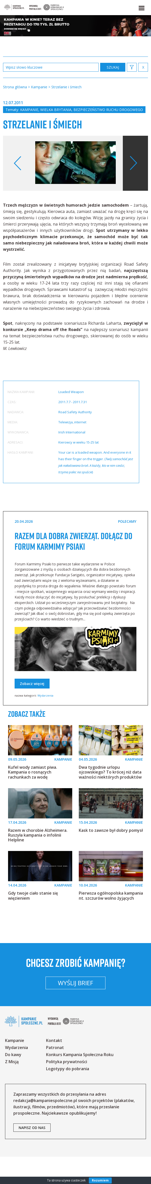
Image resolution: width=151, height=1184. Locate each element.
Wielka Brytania (55, 109)
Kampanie (29, 109)
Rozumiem (100, 1180)
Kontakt (54, 1067)
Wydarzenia (45, 706)
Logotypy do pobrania (67, 1096)
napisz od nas (32, 1154)
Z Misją (12, 1089)
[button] (141, 7)
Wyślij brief (75, 1010)
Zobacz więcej (32, 694)
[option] (75, 163)
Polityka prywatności (66, 1089)
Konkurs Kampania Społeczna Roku (80, 1082)
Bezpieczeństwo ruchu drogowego (108, 109)
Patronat (55, 1075)
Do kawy (13, 1082)
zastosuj (112, 67)
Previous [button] (17, 163)
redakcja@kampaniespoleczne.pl (45, 1128)
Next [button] (133, 163)
